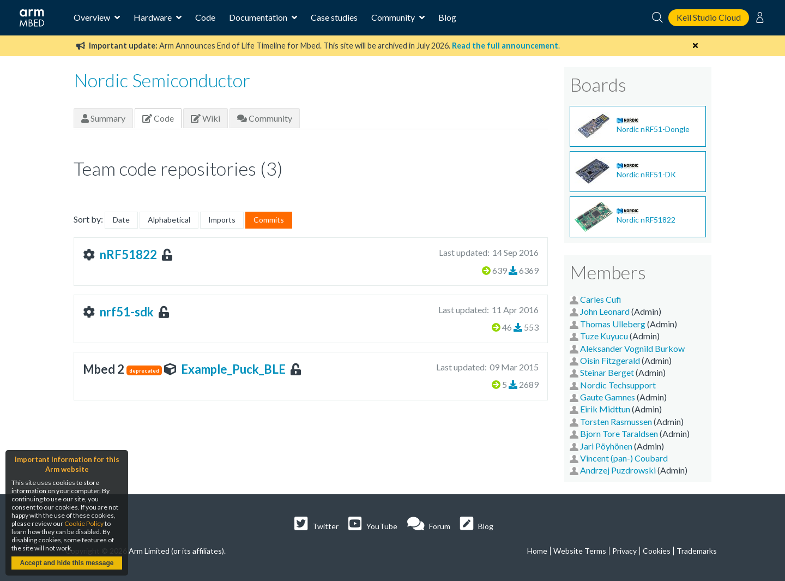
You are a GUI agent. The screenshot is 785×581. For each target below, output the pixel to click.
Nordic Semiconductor (162, 80)
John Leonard (605, 311)
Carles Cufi (600, 299)
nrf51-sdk (127, 311)
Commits (268, 219)
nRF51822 (128, 254)
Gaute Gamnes (607, 397)
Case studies (334, 17)
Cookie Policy (84, 523)
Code (205, 17)
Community (264, 118)
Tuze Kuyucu (604, 336)
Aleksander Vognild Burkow (632, 348)
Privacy (624, 550)
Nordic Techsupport (618, 385)
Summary (103, 118)
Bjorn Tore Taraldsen (619, 433)
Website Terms (579, 550)
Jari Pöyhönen (606, 446)
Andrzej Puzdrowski (618, 470)
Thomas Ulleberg (612, 324)
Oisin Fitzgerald (610, 360)
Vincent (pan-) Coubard (624, 458)
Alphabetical (169, 219)
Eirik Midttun (605, 409)
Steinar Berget (607, 372)
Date (121, 219)
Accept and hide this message (66, 563)
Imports (221, 219)
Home (537, 550)
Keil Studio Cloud (709, 17)
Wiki (205, 118)
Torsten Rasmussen (616, 421)
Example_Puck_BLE (233, 369)
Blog (447, 17)
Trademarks (697, 550)
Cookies (657, 550)
